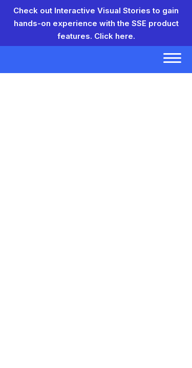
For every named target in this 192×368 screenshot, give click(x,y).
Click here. (114, 36)
